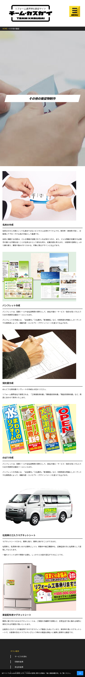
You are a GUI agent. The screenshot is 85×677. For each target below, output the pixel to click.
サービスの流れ (21, 656)
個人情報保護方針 (52, 673)
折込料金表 (19, 667)
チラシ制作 (14, 651)
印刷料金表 (19, 661)
